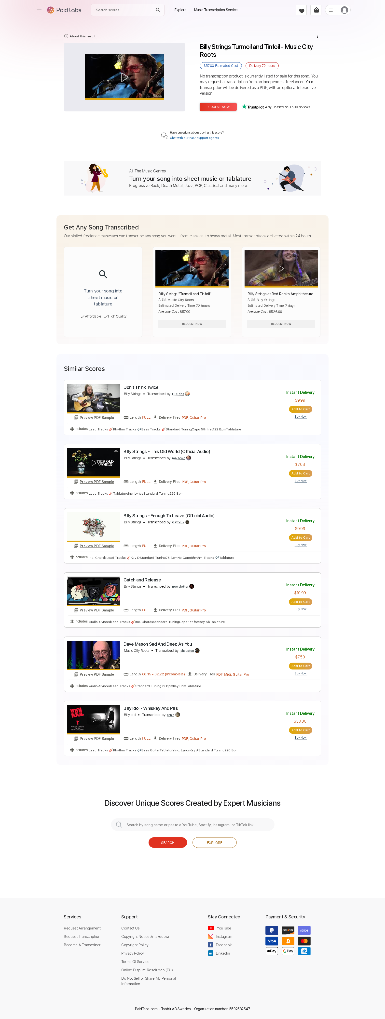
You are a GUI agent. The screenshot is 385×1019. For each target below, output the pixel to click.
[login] (344, 10)
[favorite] (301, 10)
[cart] (315, 10)
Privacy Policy (132, 953)
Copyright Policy (134, 944)
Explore (214, 842)
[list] (330, 10)
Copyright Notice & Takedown (145, 936)
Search (168, 842)
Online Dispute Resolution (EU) (147, 969)
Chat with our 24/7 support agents (194, 138)
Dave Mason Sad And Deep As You (158, 644)
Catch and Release (142, 580)
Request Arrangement (82, 928)
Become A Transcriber (82, 944)
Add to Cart (300, 409)
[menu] (39, 10)
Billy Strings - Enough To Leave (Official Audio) (169, 515)
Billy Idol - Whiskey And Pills (151, 708)
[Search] (158, 10)
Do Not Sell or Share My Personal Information (148, 981)
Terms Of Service (135, 961)
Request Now (218, 107)
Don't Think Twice (141, 387)
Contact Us (130, 928)
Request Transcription (82, 936)
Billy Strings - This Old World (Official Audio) (167, 451)
